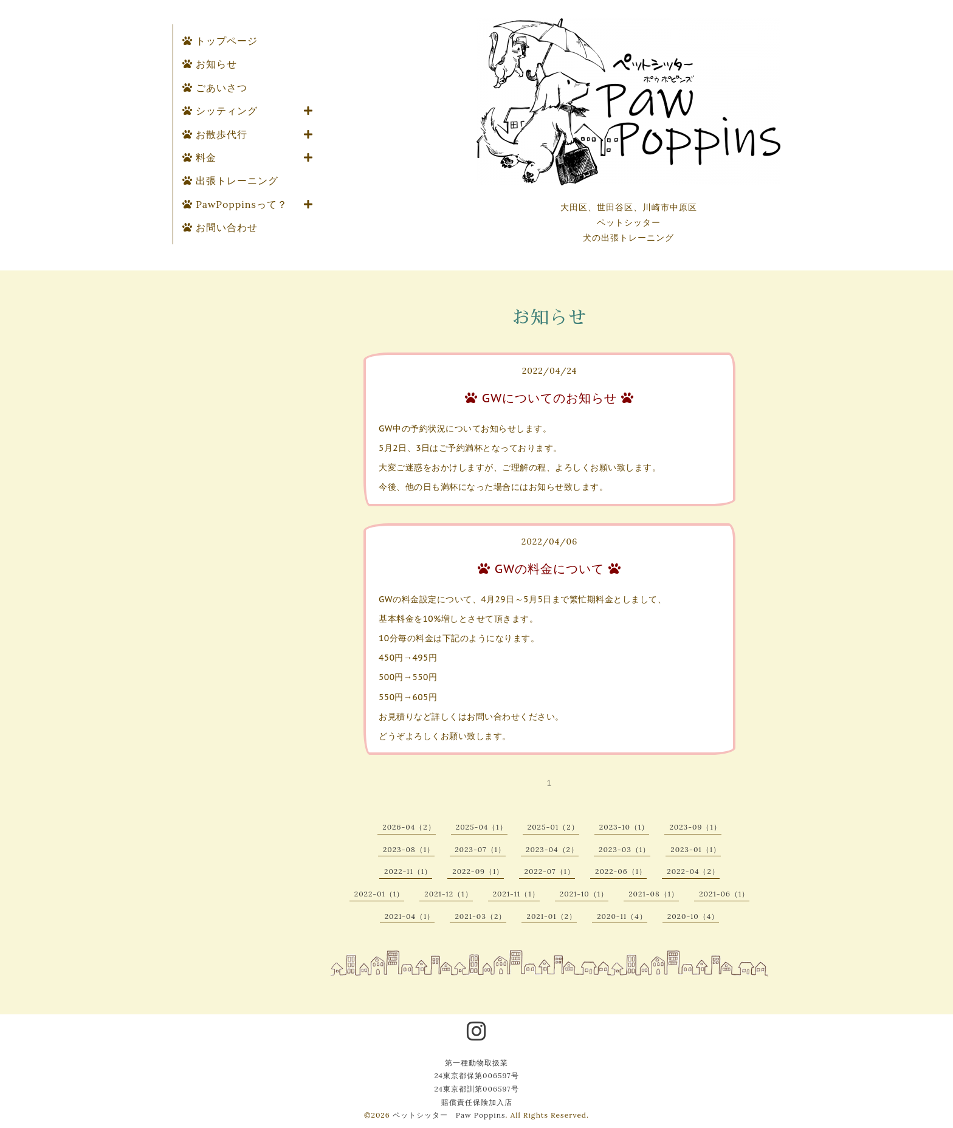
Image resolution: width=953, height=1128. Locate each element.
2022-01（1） (379, 893)
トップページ (220, 41)
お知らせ (209, 64)
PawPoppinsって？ (234, 204)
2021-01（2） (551, 916)
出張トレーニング (230, 180)
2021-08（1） (653, 893)
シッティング (220, 111)
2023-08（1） (409, 849)
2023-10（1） (624, 826)
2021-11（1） (516, 893)
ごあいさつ (214, 87)
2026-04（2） (408, 826)
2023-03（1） (624, 849)
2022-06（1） (621, 871)
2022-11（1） (408, 871)
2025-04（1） (481, 826)
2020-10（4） (693, 916)
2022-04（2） (693, 871)
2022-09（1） (478, 871)
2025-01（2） (553, 826)
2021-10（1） (584, 893)
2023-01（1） (695, 849)
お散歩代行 (214, 134)
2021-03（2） (480, 916)
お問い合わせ (220, 227)
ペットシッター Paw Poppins (449, 1114)
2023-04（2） (552, 849)
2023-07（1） (480, 849)
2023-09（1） (695, 826)
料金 (199, 157)
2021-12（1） (448, 893)
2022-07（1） (549, 871)
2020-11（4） (622, 916)
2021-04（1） (410, 916)
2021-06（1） (724, 893)
